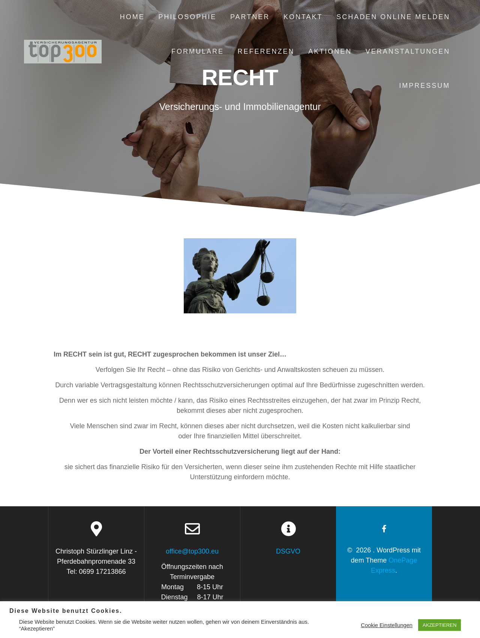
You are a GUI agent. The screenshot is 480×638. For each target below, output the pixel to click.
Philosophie (187, 17)
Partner (250, 17)
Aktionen (330, 51)
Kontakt (303, 17)
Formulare (197, 51)
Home (132, 17)
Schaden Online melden (393, 17)
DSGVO (288, 551)
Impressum (424, 85)
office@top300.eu (192, 551)
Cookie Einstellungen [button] (386, 625)
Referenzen (266, 51)
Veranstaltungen (408, 51)
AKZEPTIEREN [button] (439, 625)
